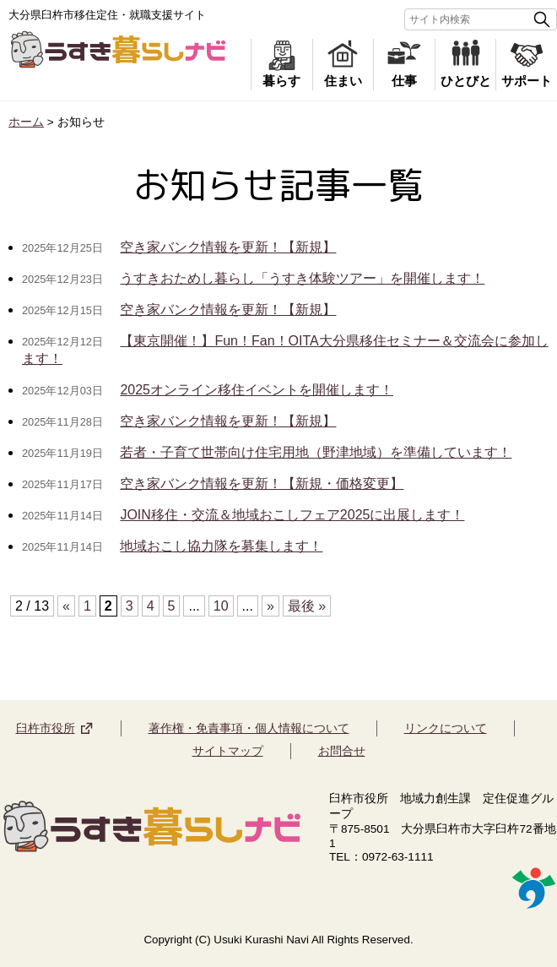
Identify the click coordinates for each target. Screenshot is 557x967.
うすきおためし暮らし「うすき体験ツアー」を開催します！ (302, 278)
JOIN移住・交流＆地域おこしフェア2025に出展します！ (292, 515)
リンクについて (445, 728)
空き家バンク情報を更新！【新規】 (228, 247)
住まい (343, 83)
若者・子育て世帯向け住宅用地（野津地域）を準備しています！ (315, 452)
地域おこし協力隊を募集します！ (221, 546)
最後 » (307, 606)
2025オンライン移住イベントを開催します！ (256, 390)
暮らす (281, 83)
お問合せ (341, 751)
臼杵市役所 (45, 728)
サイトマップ (227, 751)
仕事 (404, 83)
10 (221, 606)
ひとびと (466, 83)
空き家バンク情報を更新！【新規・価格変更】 (261, 483)
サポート (526, 83)
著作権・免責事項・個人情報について (249, 728)
